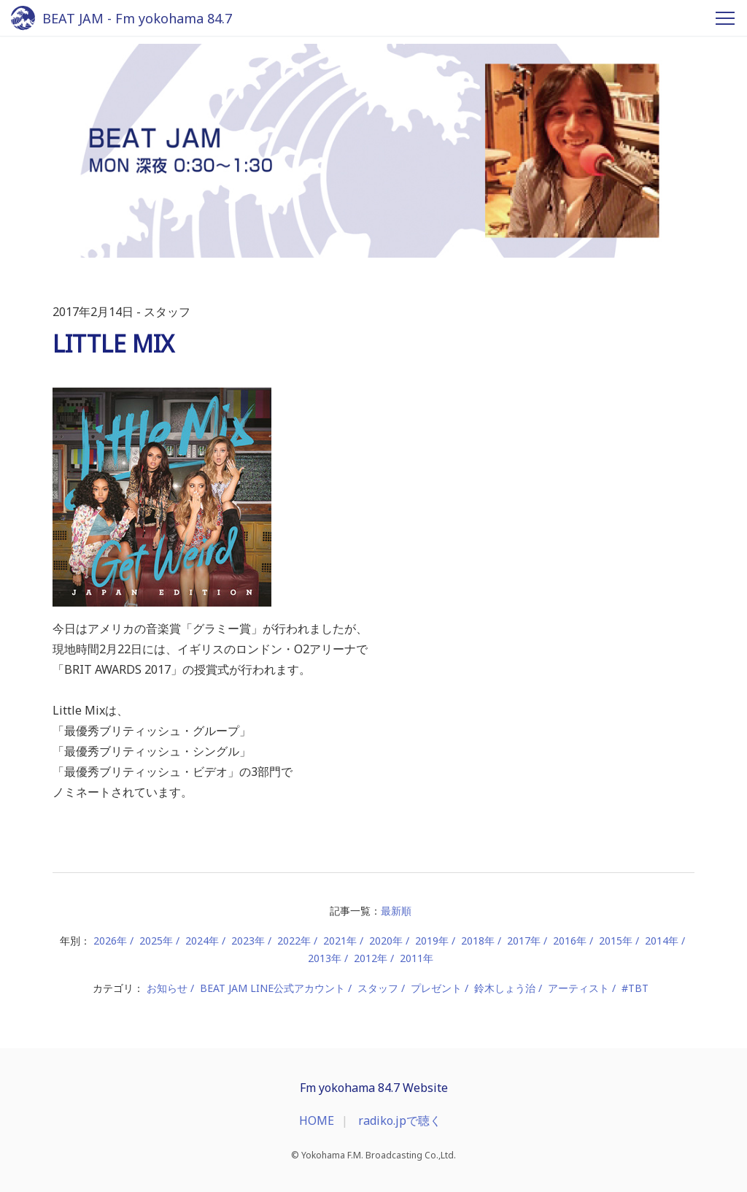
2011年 (416, 958)
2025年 (156, 940)
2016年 (570, 940)
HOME (316, 1120)
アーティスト (578, 988)
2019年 (432, 940)
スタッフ (377, 988)
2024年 (202, 940)
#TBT (635, 988)
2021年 (340, 940)
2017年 (524, 940)
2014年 (661, 940)
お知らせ (167, 988)
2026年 (110, 940)
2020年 (386, 940)
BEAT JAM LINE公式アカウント (272, 988)
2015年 (615, 940)
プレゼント (436, 988)
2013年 (324, 958)
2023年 (248, 940)
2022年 (294, 940)
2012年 (370, 958)
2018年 (478, 940)
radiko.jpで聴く (399, 1120)
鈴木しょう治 (504, 988)
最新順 (396, 911)
